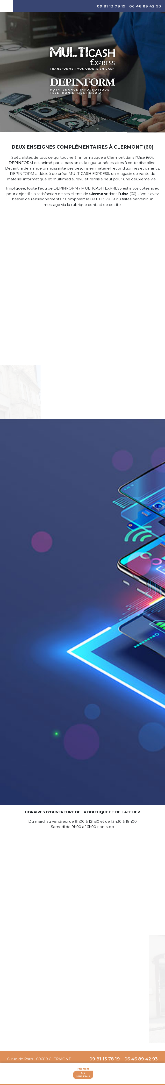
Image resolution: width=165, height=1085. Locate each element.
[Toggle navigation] (6, 6)
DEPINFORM (21, 162)
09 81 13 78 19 (111, 6)
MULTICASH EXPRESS (89, 173)
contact (95, 204)
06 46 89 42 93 (145, 6)
